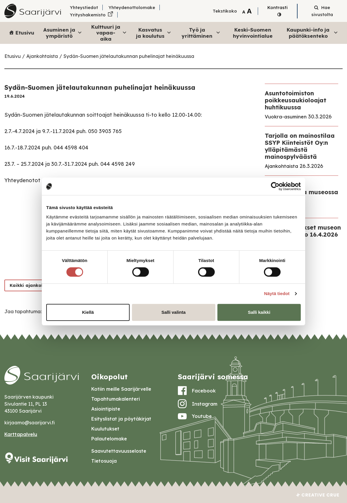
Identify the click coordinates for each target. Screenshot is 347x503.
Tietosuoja (104, 461)
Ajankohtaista (42, 56)
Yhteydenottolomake (132, 7)
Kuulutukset (105, 429)
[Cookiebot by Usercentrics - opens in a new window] (275, 186)
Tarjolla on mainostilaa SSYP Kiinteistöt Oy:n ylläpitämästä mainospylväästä (300, 146)
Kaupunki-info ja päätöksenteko (312, 33)
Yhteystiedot (84, 7)
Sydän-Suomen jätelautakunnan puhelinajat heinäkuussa (128, 56)
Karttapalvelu (20, 434)
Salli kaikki (259, 312)
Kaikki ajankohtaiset (34, 285)
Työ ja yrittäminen (201, 33)
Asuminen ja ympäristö (62, 33)
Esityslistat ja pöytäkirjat (121, 419)
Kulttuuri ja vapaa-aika (109, 33)
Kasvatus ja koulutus (153, 33)
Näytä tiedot (277, 293)
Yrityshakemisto (88, 15)
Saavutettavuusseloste (118, 451)
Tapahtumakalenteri (115, 399)
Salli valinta (174, 312)
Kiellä (88, 312)
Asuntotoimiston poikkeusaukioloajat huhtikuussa (295, 100)
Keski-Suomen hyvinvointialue (253, 33)
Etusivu (25, 33)
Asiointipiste (105, 409)
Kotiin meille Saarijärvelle (121, 389)
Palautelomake (109, 439)
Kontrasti (277, 7)
